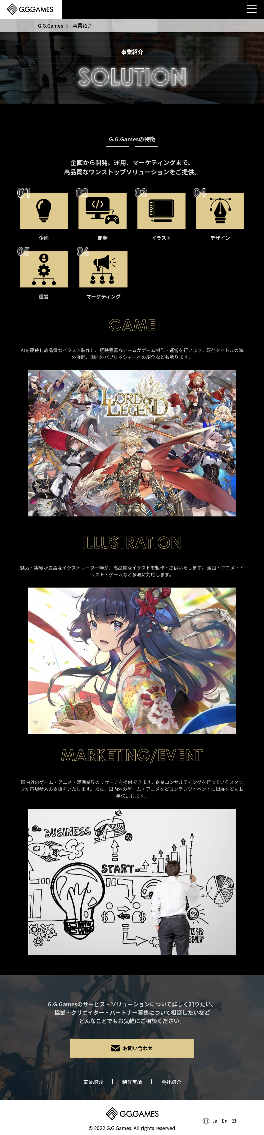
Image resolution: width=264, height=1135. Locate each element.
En (224, 1121)
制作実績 (132, 1081)
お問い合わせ (138, 1048)
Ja (215, 1121)
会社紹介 (171, 1081)
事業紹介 (93, 1081)
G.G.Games (50, 25)
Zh (235, 1121)
